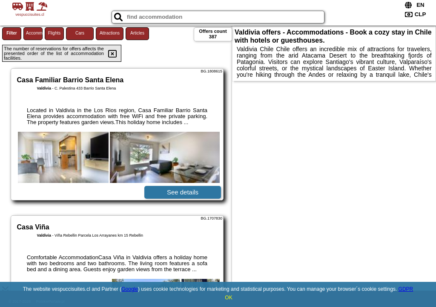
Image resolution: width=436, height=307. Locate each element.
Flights (54, 33)
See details (182, 192)
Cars (79, 33)
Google (129, 289)
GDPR (406, 289)
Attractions (110, 33)
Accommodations (34, 33)
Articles (137, 33)
